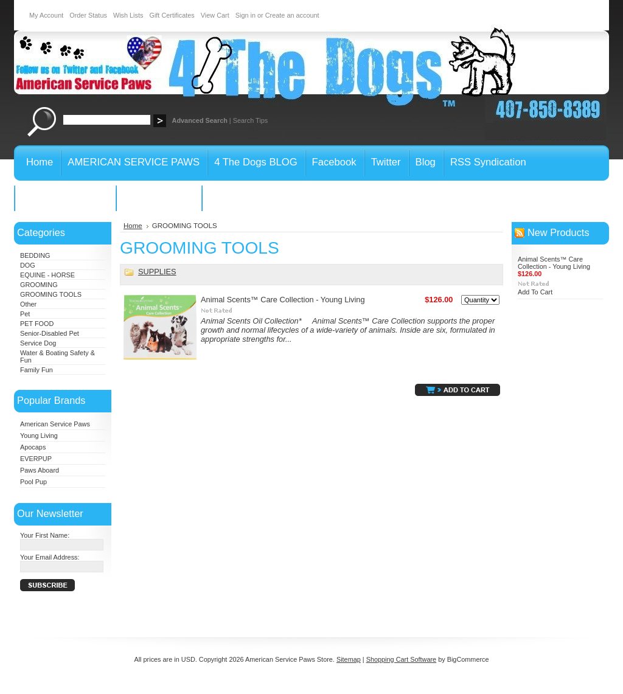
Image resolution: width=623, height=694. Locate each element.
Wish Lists (128, 15)
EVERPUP (36, 458)
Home (133, 225)
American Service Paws (55, 424)
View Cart (215, 15)
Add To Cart (535, 292)
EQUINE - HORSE (47, 275)
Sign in (245, 15)
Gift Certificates (171, 15)
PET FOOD (37, 323)
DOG (27, 265)
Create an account (292, 15)
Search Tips (250, 120)
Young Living (39, 435)
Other (28, 304)
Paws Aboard (39, 470)
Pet (25, 314)
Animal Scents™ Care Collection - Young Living (283, 299)
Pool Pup (33, 481)
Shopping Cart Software (401, 659)
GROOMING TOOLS (51, 294)
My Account (46, 15)
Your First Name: (44, 535)
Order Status (88, 15)
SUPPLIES (157, 271)
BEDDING (35, 255)
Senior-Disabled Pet (49, 333)
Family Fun (36, 369)
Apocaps (33, 447)
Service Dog (38, 343)
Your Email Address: (50, 557)
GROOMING (39, 284)
